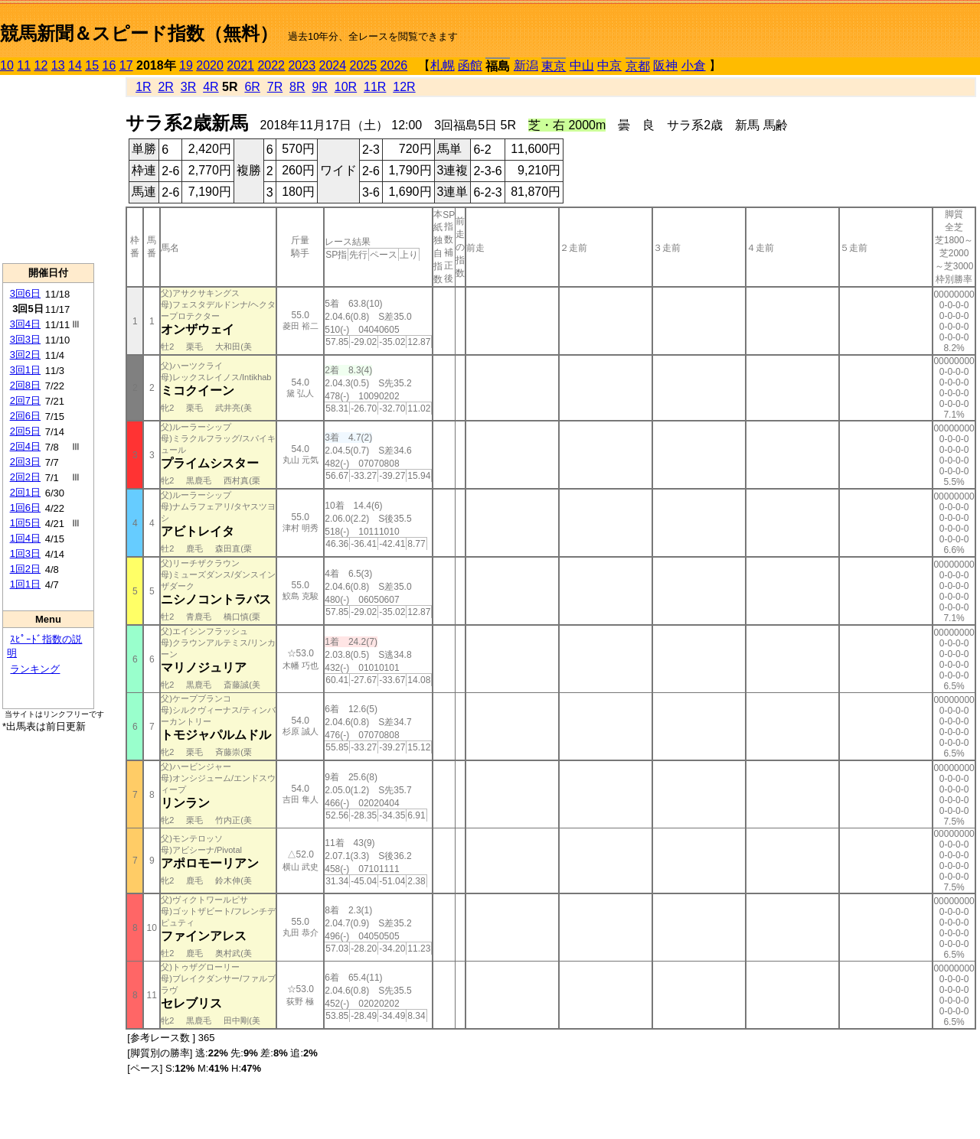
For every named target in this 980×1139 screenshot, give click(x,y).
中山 (582, 65)
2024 (332, 65)
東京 (553, 66)
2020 (210, 65)
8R (297, 86)
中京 (609, 65)
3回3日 (25, 339)
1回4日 (25, 538)
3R (188, 86)
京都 (638, 66)
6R (252, 86)
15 (92, 65)
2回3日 (25, 461)
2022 (271, 65)
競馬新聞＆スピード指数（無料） (139, 33)
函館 (470, 65)
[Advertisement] (48, 169)
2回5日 (25, 431)
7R (275, 86)
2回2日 (25, 477)
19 (186, 65)
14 (75, 65)
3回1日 (25, 370)
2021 (240, 65)
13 (58, 65)
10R (346, 86)
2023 (301, 65)
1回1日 (25, 584)
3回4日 (25, 324)
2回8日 (25, 385)
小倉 (693, 65)
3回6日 (25, 293)
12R (404, 86)
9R (319, 86)
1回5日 (25, 523)
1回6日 (25, 507)
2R (165, 86)
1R (143, 86)
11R (375, 86)
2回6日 (25, 415)
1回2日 (25, 568)
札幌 (442, 65)
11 (24, 65)
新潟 (526, 65)
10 (7, 65)
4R (210, 86)
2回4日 (25, 446)
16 (109, 65)
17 (126, 65)
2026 (394, 65)
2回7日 (25, 400)
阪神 (665, 65)
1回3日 (25, 553)
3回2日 (25, 354)
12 (41, 65)
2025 (363, 65)
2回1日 (25, 492)
